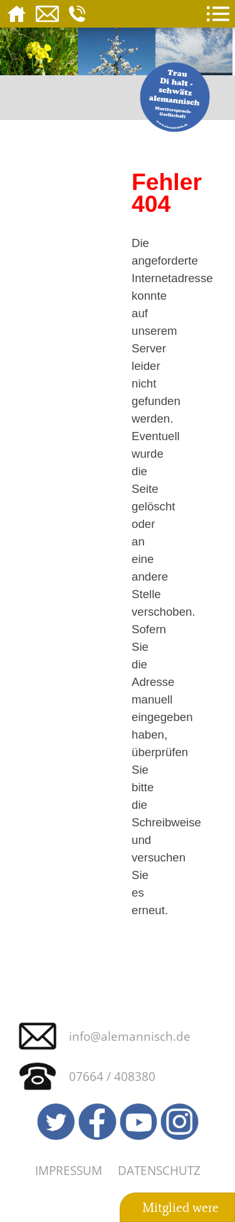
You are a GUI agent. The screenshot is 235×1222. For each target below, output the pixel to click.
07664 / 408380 (112, 1076)
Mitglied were (180, 1207)
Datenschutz (159, 1170)
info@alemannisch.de (130, 1036)
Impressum (68, 1170)
